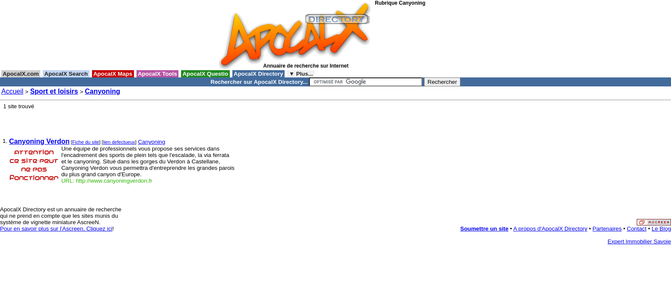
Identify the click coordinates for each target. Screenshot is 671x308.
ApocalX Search (66, 74)
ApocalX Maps (113, 74)
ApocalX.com (20, 74)
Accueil (12, 91)
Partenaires (607, 228)
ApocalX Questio (205, 74)
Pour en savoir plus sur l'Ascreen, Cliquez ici (56, 228)
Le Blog (661, 228)
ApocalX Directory (258, 74)
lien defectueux (119, 142)
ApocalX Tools (158, 74)
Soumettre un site (484, 228)
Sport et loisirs (54, 91)
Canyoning (102, 91)
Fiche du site (85, 142)
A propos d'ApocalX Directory (551, 228)
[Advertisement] (413, 38)
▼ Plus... (301, 74)
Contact (637, 228)
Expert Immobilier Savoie (639, 241)
